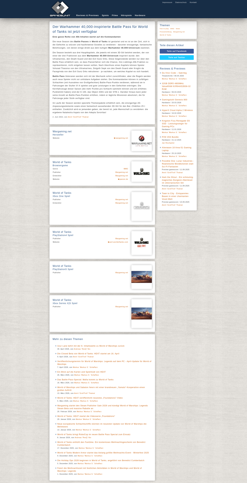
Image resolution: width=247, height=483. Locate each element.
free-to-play (164, 28)
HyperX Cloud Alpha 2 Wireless (177, 110)
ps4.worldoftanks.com (119, 242)
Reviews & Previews (87, 15)
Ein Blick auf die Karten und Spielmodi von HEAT (81, 372)
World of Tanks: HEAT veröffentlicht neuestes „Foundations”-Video (90, 398)
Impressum (167, 2)
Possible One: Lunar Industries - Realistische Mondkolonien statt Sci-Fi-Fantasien (178, 164)
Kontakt (193, 2)
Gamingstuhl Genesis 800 (174, 100)
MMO (126, 169)
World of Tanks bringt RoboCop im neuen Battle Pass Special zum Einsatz (93, 434)
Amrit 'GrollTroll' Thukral (78, 117)
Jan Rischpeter (168, 143)
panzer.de (124, 179)
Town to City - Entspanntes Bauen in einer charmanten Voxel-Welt (175, 196)
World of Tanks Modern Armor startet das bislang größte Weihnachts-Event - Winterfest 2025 (103, 453)
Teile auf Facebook (177, 51)
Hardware (140, 15)
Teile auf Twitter (176, 57)
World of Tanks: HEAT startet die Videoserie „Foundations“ (86, 416)
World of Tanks (165, 35)
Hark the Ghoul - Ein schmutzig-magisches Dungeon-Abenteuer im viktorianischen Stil (178, 180)
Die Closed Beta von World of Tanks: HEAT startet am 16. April (88, 354)
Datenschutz (181, 2)
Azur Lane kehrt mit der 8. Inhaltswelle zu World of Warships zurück (90, 346)
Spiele (105, 15)
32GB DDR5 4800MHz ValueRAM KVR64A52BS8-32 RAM (176, 86)
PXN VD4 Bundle (170, 137)
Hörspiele (126, 15)
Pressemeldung (166, 32)
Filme (115, 15)
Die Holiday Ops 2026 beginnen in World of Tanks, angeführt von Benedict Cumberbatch (100, 460)
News (178, 28)
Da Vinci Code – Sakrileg (174, 73)
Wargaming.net (121, 172)
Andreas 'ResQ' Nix (82, 349)
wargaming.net (122, 138)
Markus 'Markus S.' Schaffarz (85, 367)
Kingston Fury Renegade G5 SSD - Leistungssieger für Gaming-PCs (176, 124)
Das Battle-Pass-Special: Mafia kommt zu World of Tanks (85, 380)
